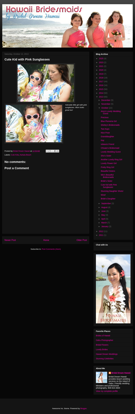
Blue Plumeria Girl (109, 121)
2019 (101, 74)
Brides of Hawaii (103, 335)
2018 (101, 78)
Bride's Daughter (108, 199)
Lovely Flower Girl (109, 163)
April (103, 219)
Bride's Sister (106, 181)
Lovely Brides (102, 349)
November (106, 104)
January (105, 226)
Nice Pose (105, 133)
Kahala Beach (25, 155)
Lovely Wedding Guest (111, 152)
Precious (104, 117)
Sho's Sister (106, 156)
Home (46, 240)
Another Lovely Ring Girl (111, 159)
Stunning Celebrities (104, 358)
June (103, 211)
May (103, 215)
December (106, 100)
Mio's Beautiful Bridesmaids (107, 176)
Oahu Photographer (104, 340)
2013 (101, 97)
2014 (101, 93)
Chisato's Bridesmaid (110, 148)
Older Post (81, 240)
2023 (101, 62)
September (106, 203)
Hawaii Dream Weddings (107, 354)
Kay (102, 140)
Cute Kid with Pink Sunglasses (109, 186)
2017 (101, 81)
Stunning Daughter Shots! (112, 191)
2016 (101, 85)
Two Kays (105, 129)
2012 (101, 231)
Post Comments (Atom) (51, 249)
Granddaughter (107, 136)
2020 (101, 70)
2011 (101, 235)
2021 (101, 66)
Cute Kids (15, 155)
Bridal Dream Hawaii (121, 373)
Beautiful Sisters (108, 171)
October (105, 108)
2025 (101, 58)
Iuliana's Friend (107, 144)
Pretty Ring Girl (107, 167)
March (104, 223)
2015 (101, 89)
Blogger (83, 408)
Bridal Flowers (102, 345)
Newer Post (10, 240)
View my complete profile (107, 391)
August (104, 207)
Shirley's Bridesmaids (110, 125)
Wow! (103, 195)
